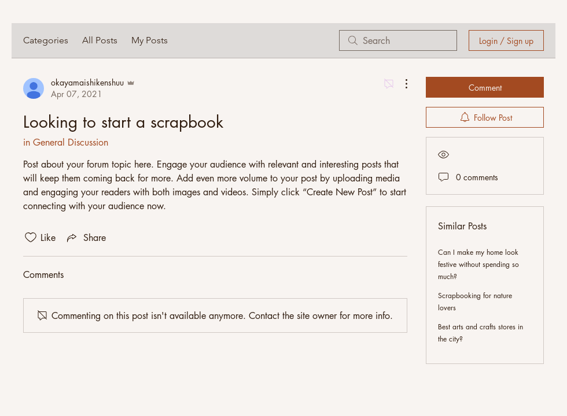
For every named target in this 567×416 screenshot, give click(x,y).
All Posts (99, 40)
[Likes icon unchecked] (30, 237)
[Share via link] (85, 237)
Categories (45, 40)
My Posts (149, 40)
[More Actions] (400, 84)
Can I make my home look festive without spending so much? (478, 264)
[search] (398, 40)
